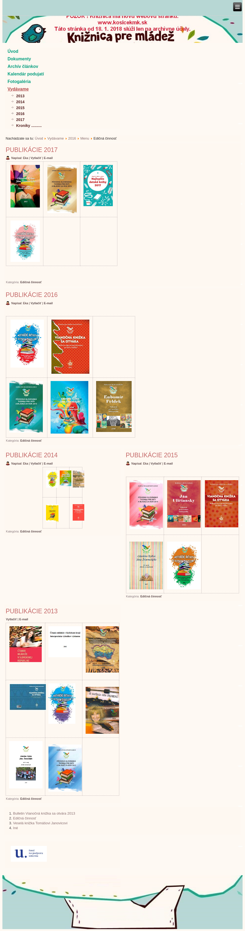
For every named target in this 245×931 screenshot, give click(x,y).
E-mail (48, 158)
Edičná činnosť (31, 282)
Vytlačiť (36, 158)
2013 (20, 96)
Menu (84, 138)
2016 (20, 114)
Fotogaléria (19, 81)
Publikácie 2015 (152, 455)
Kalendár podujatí (26, 74)
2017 (20, 119)
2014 (20, 102)
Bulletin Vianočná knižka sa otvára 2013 (44, 813)
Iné (15, 828)
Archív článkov (23, 66)
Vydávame (18, 89)
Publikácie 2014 (32, 455)
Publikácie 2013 (32, 611)
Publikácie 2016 (32, 294)
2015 (20, 108)
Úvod (13, 51)
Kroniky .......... (29, 125)
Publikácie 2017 (32, 149)
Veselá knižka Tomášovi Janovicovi (40, 823)
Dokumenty (19, 59)
